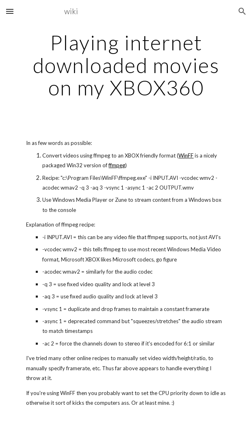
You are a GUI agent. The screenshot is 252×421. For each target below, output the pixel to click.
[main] (126, 65)
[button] (10, 11)
